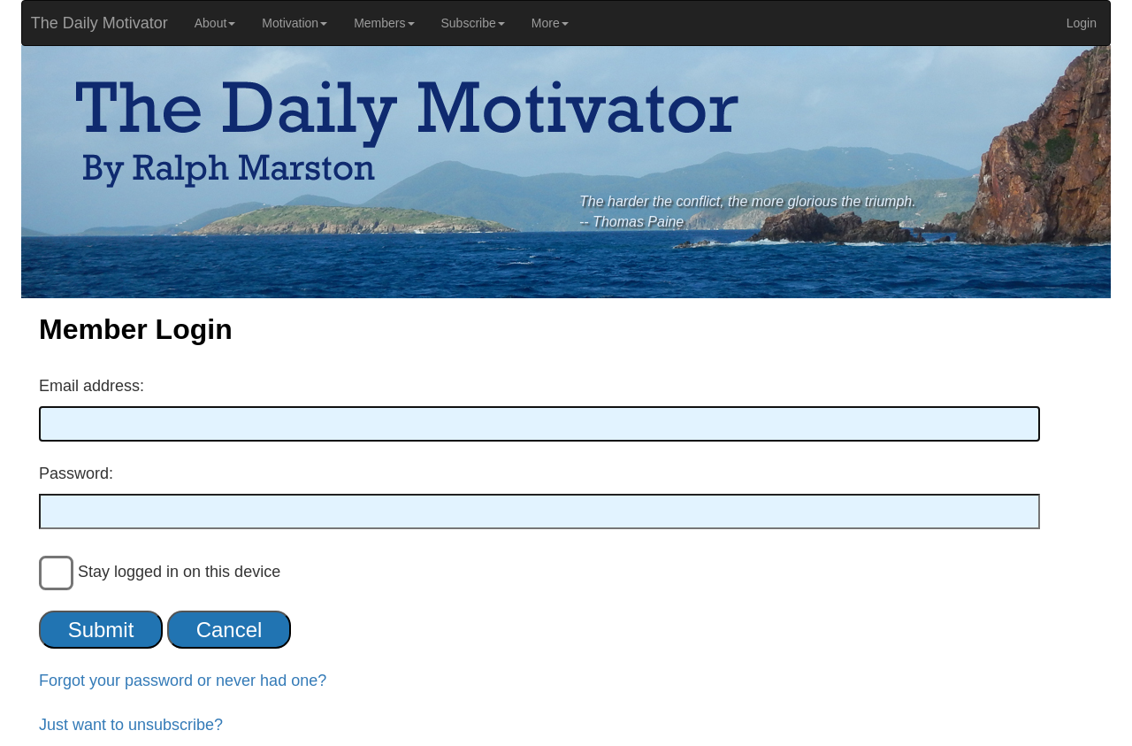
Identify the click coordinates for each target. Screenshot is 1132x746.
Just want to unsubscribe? (131, 725)
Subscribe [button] (473, 23)
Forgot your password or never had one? (182, 680)
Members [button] (384, 23)
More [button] (550, 23)
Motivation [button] (294, 23)
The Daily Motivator (95, 23)
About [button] (215, 23)
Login (1082, 23)
